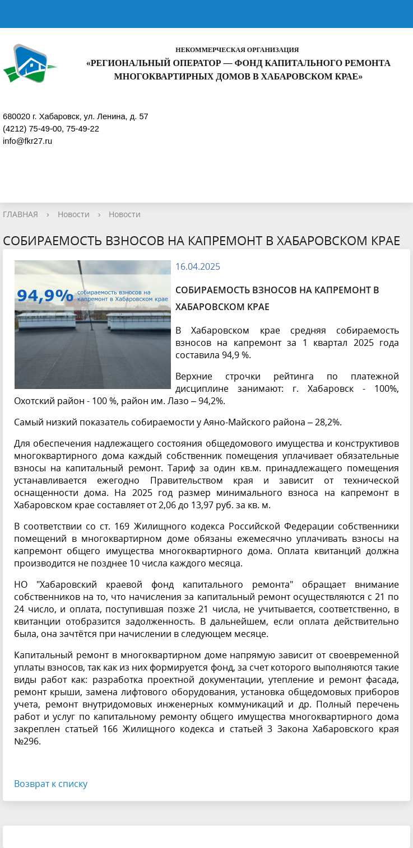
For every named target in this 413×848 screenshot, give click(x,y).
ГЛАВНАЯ (20, 214)
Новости (74, 214)
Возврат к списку (50, 783)
